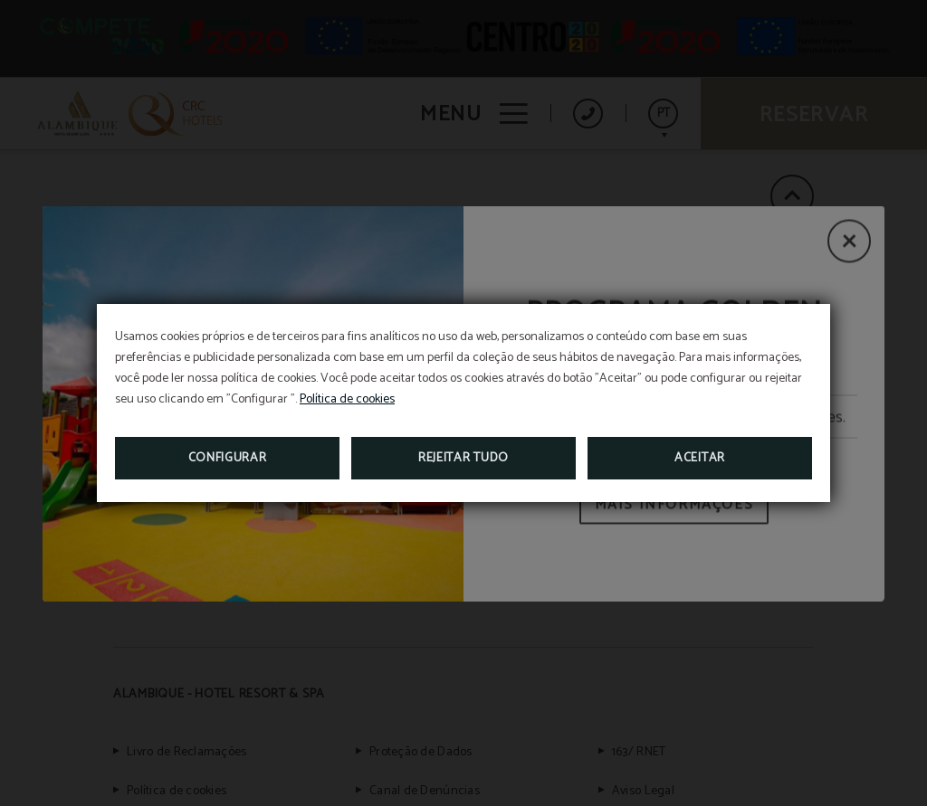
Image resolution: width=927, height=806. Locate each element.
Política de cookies (347, 399)
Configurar (227, 458)
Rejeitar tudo (463, 458)
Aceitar (699, 458)
